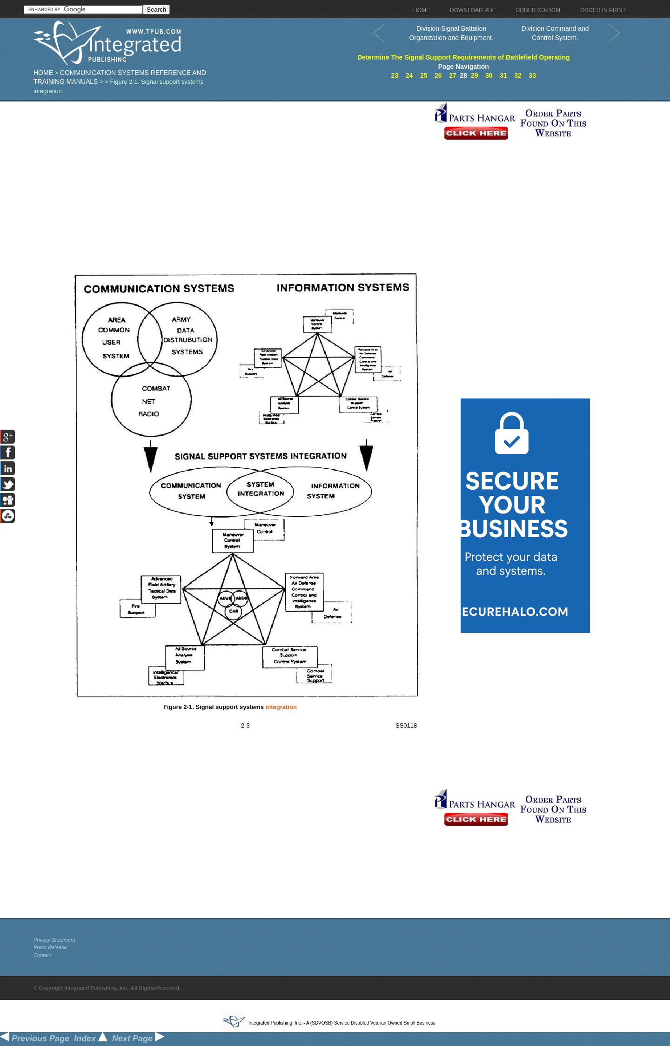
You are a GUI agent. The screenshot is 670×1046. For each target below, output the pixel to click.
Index (90, 1038)
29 (474, 75)
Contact (42, 955)
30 (489, 75)
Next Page (138, 1038)
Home (43, 72)
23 (395, 75)
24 (409, 75)
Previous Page (34, 1038)
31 (503, 75)
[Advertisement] (231, 166)
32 (518, 75)
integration (281, 706)
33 (532, 75)
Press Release (50, 947)
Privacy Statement (54, 940)
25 (424, 75)
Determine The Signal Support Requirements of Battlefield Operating (463, 57)
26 (438, 75)
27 (452, 75)
